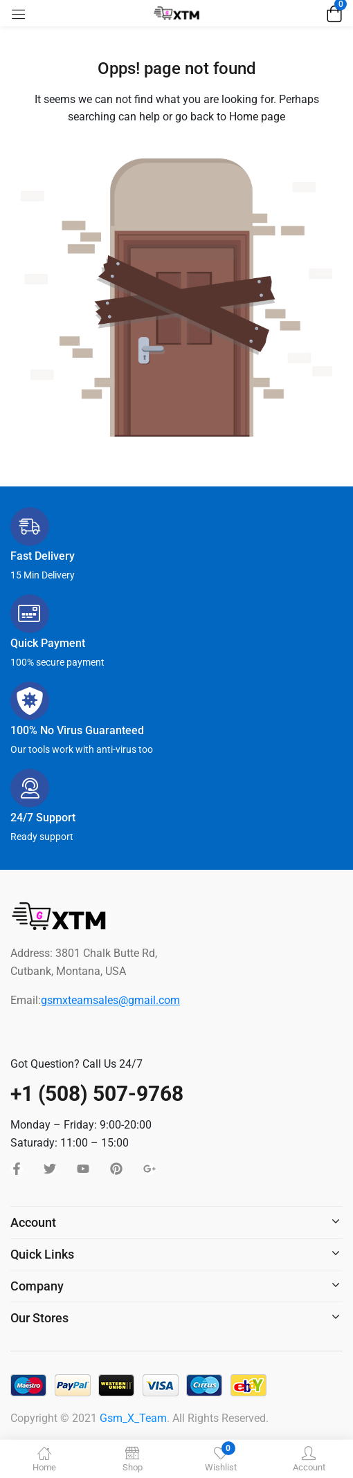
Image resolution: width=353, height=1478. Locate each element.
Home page (257, 116)
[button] (332, 13)
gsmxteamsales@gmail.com (110, 1000)
